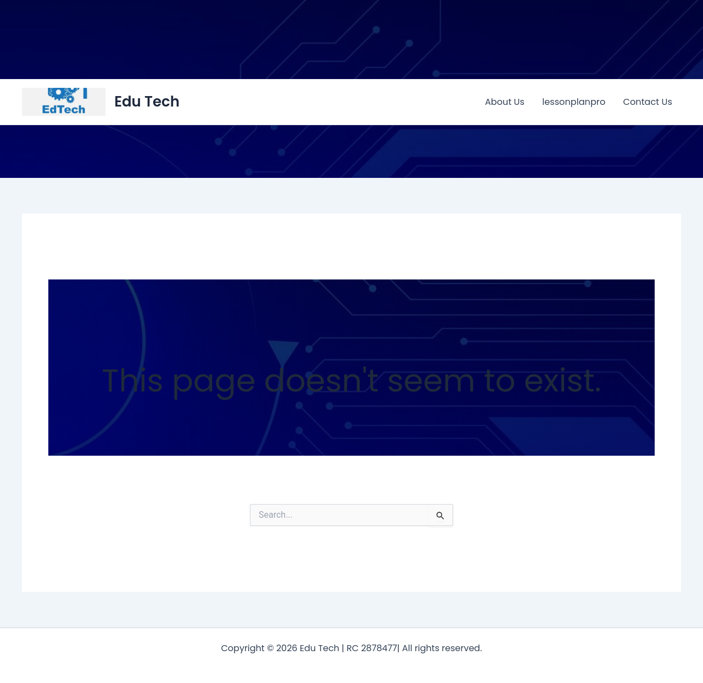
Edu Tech (147, 101)
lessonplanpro (573, 102)
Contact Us (647, 102)
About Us (505, 102)
